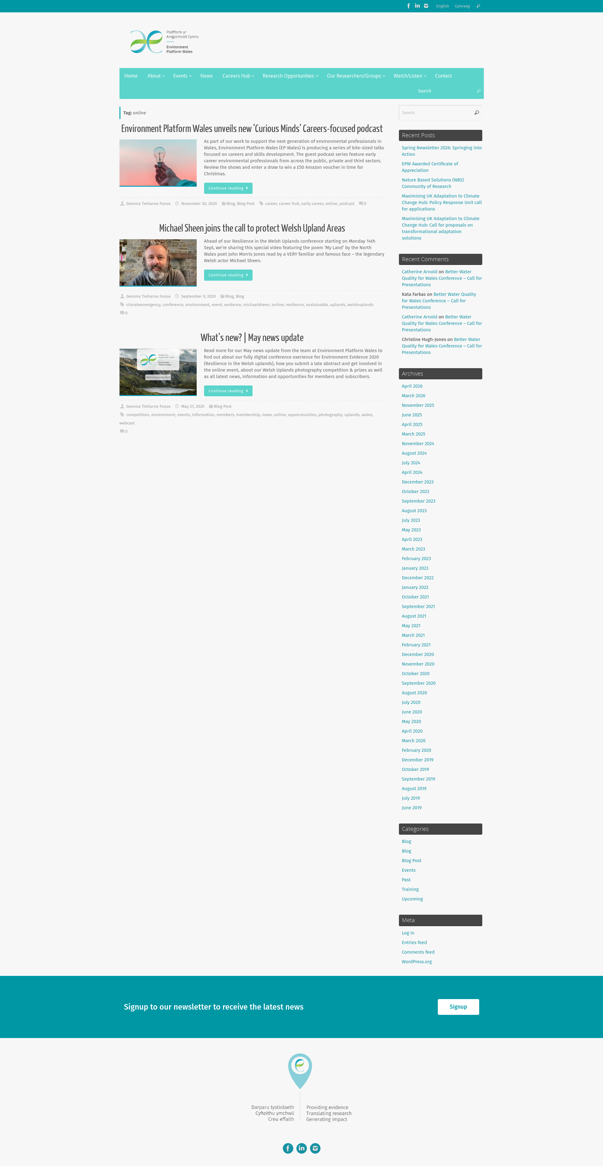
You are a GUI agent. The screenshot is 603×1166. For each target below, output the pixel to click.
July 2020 (411, 702)
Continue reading (229, 188)
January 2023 (415, 568)
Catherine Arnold (420, 271)
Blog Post (246, 203)
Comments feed (418, 952)
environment (198, 304)
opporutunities (302, 414)
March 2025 (413, 434)
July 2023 (411, 520)
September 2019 (418, 779)
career (271, 203)
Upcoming (412, 899)
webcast (127, 423)
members (225, 414)
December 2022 (418, 578)
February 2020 (416, 750)
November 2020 (418, 664)
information (203, 414)
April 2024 (412, 472)
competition (137, 414)
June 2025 (412, 415)
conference (173, 304)
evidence (232, 304)
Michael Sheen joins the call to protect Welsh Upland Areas (252, 228)
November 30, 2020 (199, 203)
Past (406, 880)
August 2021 (414, 616)
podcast (346, 203)
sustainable (317, 304)
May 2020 (411, 721)
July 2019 (411, 798)
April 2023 (412, 539)
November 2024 (418, 443)
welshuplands (360, 304)
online (331, 203)
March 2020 (414, 740)
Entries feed (414, 942)
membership (248, 414)
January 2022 (415, 587)
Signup (458, 1006)
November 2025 (418, 405)
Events (409, 870)
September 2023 (419, 501)
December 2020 (418, 654)
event (217, 304)
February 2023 (416, 558)
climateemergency (143, 304)
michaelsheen (256, 304)
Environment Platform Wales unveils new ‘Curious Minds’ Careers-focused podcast (252, 128)
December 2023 (418, 482)
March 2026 (413, 395)
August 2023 (414, 510)
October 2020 (416, 673)
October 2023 (415, 491)
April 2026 (412, 386)
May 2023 (411, 530)
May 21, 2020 (192, 406)
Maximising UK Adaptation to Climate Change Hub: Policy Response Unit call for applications (442, 202)
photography (330, 414)
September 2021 (418, 606)
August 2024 (414, 453)
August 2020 (414, 693)
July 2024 (411, 463)
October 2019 (415, 769)
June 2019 (412, 808)
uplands (337, 304)
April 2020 (412, 731)
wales (367, 414)
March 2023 (413, 549)
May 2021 (411, 625)
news (267, 414)
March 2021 (413, 635)
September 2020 (419, 683)
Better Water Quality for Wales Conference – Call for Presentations (442, 278)
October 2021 (415, 597)
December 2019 (417, 760)
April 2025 (412, 424)
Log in (408, 933)
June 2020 (412, 712)
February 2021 (416, 645)
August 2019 (414, 788)
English (442, 6)
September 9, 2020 (198, 296)
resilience (295, 304)
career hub (289, 203)
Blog (231, 203)
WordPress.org (417, 961)
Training (410, 889)
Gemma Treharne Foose (148, 203)
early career (312, 203)
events (184, 414)
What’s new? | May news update (252, 337)
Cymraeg (462, 6)
